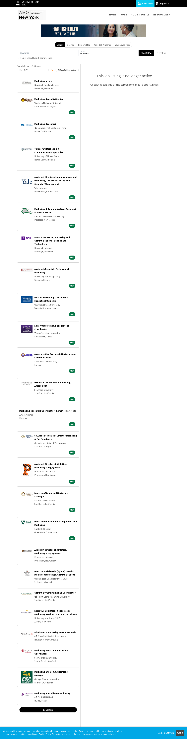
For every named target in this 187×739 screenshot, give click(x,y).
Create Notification (67, 70)
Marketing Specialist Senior (48, 98)
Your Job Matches (102, 44)
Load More (48, 709)
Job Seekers (145, 3)
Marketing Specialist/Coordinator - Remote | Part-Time (47, 410)
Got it (180, 733)
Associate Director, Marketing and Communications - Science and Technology (52, 241)
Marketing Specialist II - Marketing (52, 693)
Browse (70, 44)
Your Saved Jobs (122, 44)
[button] (161, 53)
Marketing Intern (43, 80)
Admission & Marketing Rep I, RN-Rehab (55, 632)
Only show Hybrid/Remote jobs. (37, 57)
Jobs (124, 14)
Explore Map (84, 44)
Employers (162, 3)
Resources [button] (160, 14)
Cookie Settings (166, 733)
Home (113, 14)
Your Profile (140, 14)
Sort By (22, 70)
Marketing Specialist (45, 123)
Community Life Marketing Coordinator (54, 592)
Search (60, 44)
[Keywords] (48, 53)
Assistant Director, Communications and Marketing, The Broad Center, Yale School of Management (55, 180)
